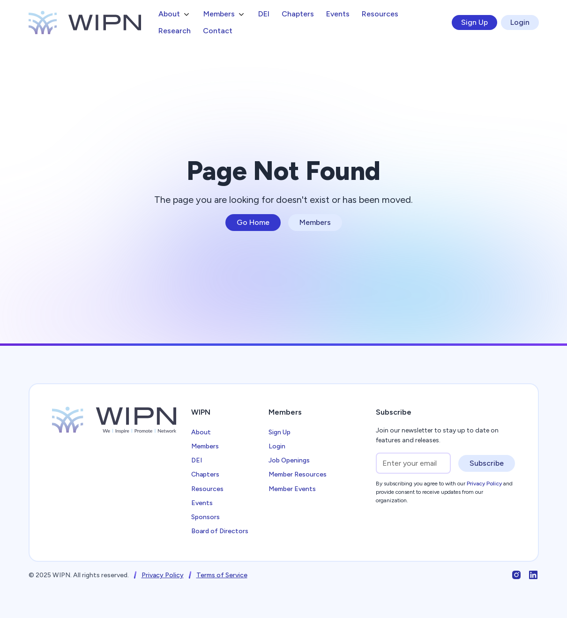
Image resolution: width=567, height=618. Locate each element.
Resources (380, 13)
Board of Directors (219, 531)
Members (315, 222)
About (201, 432)
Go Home (253, 222)
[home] (85, 22)
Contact (217, 30)
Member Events (292, 489)
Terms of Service (221, 575)
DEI (263, 13)
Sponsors (205, 517)
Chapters (298, 13)
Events (338, 13)
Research (174, 30)
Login (520, 22)
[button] (175, 14)
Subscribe (487, 463)
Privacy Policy (163, 575)
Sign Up (474, 22)
